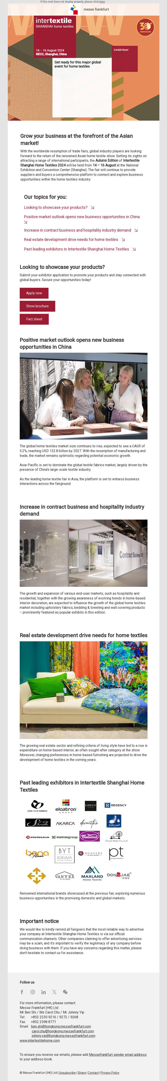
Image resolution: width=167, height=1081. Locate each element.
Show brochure (37, 306)
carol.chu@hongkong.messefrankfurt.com (63, 1031)
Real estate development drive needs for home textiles (71, 239)
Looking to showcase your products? (56, 207)
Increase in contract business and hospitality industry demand (77, 230)
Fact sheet (34, 319)
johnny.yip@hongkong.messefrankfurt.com (63, 1036)
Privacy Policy (110, 1072)
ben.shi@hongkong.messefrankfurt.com (61, 1026)
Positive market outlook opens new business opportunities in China (82, 216)
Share (82, 1072)
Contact (93, 1072)
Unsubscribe (67, 1072)
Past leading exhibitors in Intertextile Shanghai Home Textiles (77, 249)
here (102, 1)
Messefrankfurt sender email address (118, 1055)
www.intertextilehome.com (40, 1040)
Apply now (34, 293)
